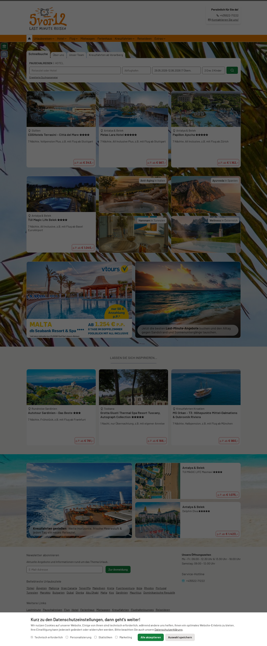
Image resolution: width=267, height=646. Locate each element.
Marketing (123, 637)
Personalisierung (78, 637)
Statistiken (103, 637)
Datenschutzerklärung (168, 629)
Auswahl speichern (180, 637)
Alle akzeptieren (151, 637)
